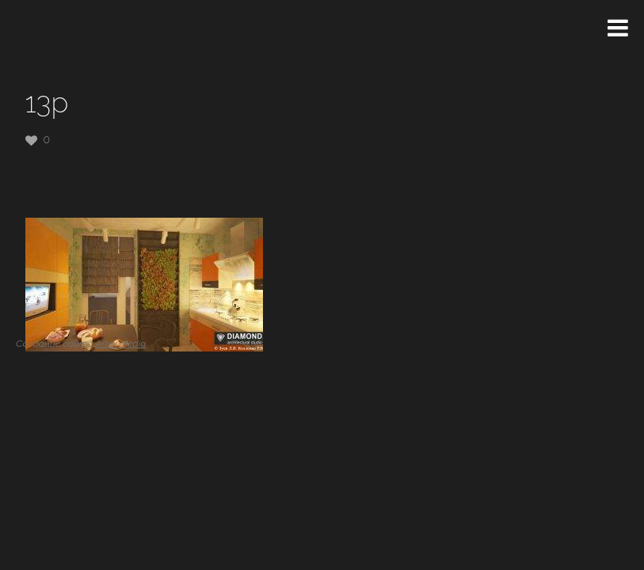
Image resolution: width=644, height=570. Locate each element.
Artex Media (120, 343)
